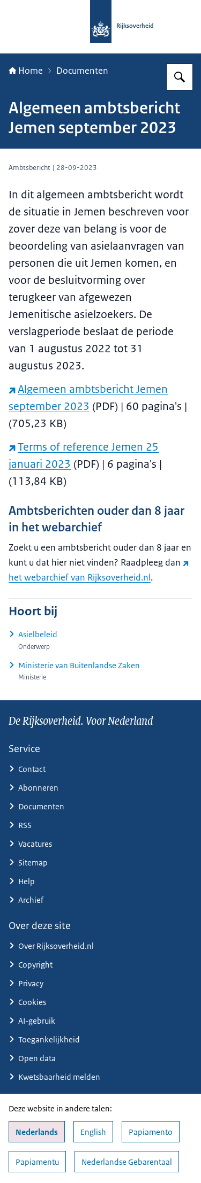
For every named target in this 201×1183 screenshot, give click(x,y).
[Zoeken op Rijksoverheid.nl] (179, 77)
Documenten (82, 70)
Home (26, 70)
